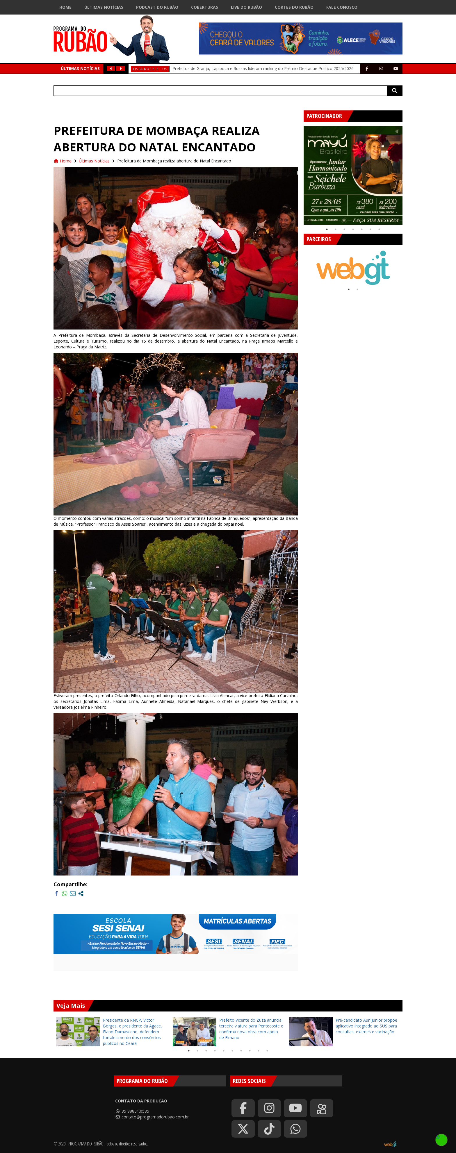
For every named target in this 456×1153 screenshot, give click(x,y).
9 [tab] (258, 1051)
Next (407, 173)
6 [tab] (370, 229)
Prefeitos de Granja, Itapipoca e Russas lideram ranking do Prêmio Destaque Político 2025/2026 (263, 68)
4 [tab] (353, 229)
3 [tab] (344, 229)
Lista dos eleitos (150, 69)
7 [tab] (379, 229)
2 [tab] (336, 229)
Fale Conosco (341, 7)
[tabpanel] (353, 175)
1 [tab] (327, 229)
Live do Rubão (246, 7)
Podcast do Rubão (157, 7)
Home (65, 7)
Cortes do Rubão (294, 7)
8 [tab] (250, 1051)
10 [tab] (267, 1051)
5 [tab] (362, 229)
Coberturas (204, 7)
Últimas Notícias (103, 7)
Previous (299, 173)
